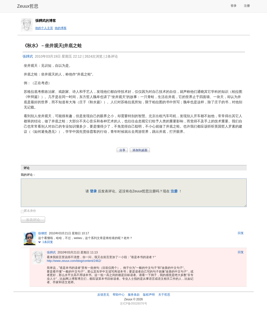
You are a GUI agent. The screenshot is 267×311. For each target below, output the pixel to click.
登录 (234, 5)
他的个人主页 (44, 28)
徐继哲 (42, 233)
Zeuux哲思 (27, 6)
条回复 (47, 242)
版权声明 (149, 294)
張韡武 (28, 56)
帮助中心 (119, 294)
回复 (241, 233)
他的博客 (61, 28)
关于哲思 (164, 294)
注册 (247, 5)
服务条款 (134, 294)
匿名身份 (30, 210)
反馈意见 (103, 294)
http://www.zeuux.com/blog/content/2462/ (74, 261)
